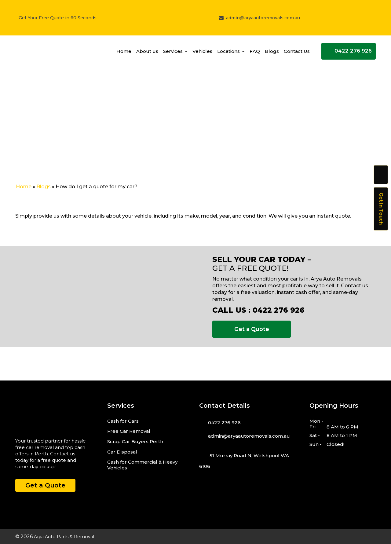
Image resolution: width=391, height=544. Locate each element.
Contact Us (297, 53)
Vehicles (202, 53)
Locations (228, 53)
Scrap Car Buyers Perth (135, 441)
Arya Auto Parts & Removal (67, 536)
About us (147, 53)
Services (173, 53)
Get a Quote (251, 329)
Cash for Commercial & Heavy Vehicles (142, 465)
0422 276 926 (348, 53)
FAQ (255, 53)
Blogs (272, 53)
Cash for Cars (123, 421)
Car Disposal (122, 452)
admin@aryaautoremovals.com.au (263, 17)
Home (123, 53)
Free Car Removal (128, 431)
